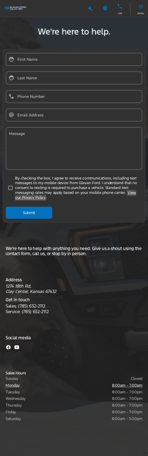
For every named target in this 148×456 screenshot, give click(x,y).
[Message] (74, 148)
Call (120, 13)
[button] (90, 8)
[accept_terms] (74, 188)
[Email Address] (74, 115)
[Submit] (29, 213)
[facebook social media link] (8, 347)
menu (140, 13)
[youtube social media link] (17, 347)
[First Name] (74, 59)
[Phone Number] (74, 96)
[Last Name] (74, 77)
